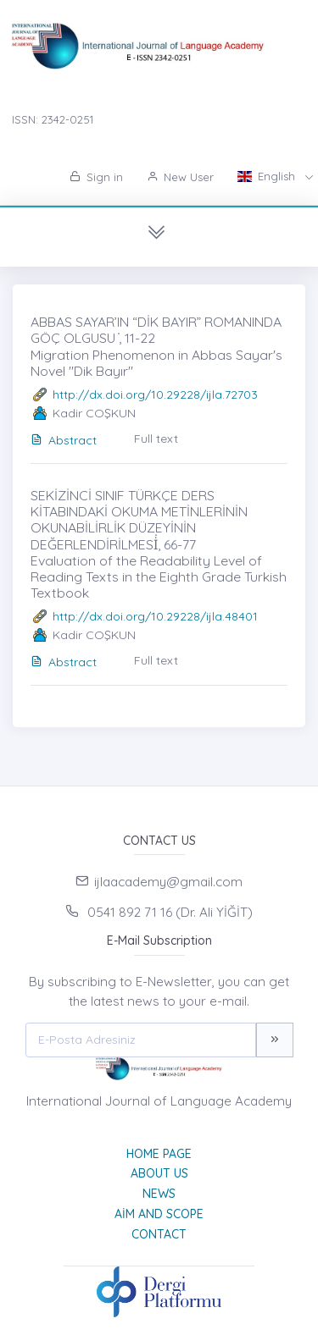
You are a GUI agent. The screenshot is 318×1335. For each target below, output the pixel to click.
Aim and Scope (159, 1214)
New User (180, 177)
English (267, 176)
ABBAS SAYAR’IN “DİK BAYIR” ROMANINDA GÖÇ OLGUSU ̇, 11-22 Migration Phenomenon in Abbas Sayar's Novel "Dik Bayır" (156, 345)
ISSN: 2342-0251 (52, 119)
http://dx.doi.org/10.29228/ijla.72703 (155, 394)
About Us (159, 1173)
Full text (156, 438)
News (159, 1193)
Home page (159, 1153)
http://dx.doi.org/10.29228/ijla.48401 (155, 616)
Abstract (64, 440)
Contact (159, 1234)
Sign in (96, 177)
